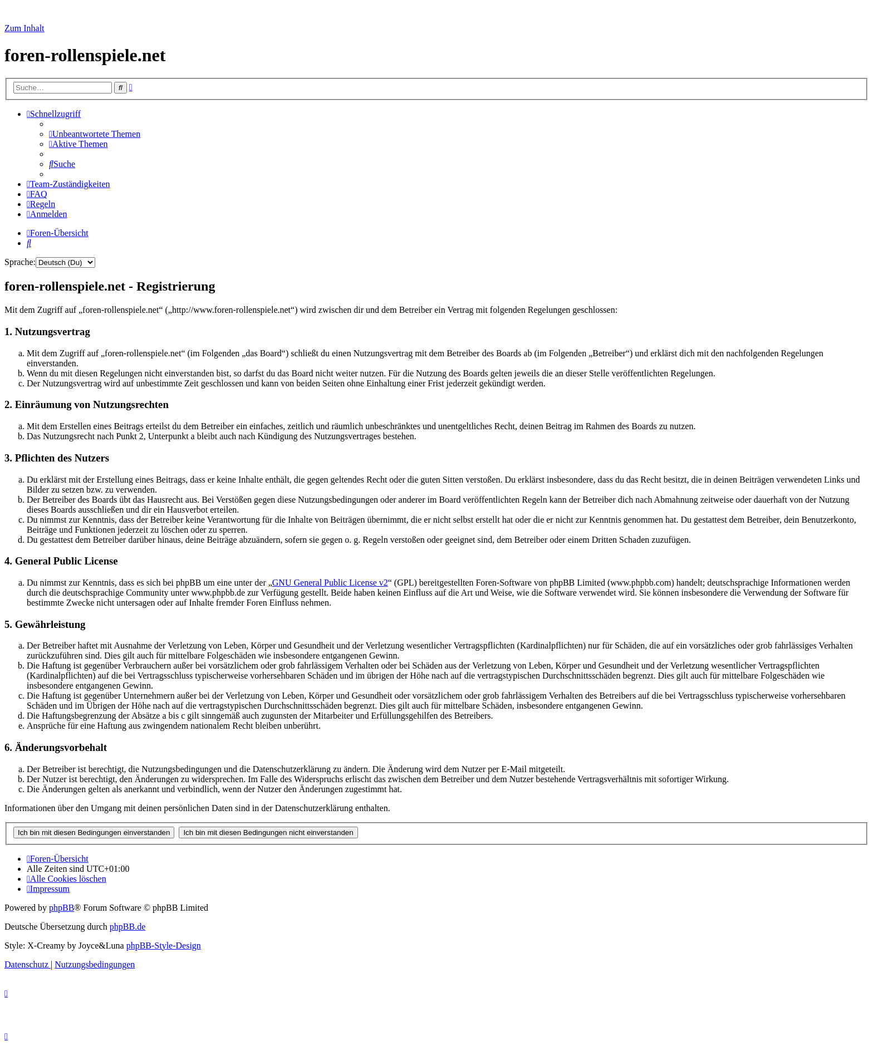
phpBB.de (127, 926)
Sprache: (20, 262)
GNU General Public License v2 (330, 582)
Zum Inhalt (24, 28)
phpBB (61, 907)
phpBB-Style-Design (163, 945)
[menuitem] (94, 134)
